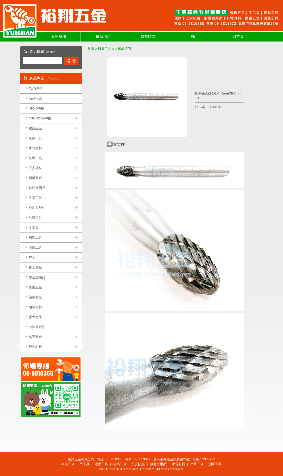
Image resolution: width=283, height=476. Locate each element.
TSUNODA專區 (40, 118)
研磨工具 (35, 247)
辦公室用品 (37, 277)
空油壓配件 (37, 208)
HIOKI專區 (36, 108)
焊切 (32, 257)
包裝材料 (35, 307)
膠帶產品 (35, 317)
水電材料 (35, 148)
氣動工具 (35, 158)
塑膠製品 (35, 297)
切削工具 (35, 237)
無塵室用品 (37, 188)
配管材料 (35, 347)
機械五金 (35, 178)
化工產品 (35, 267)
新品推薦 (35, 98)
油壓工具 (35, 217)
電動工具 (35, 138)
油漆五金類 (37, 327)
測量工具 (35, 198)
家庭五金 (35, 287)
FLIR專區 (36, 88)
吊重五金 (35, 337)
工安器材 (35, 168)
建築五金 (35, 128)
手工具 (34, 227)
